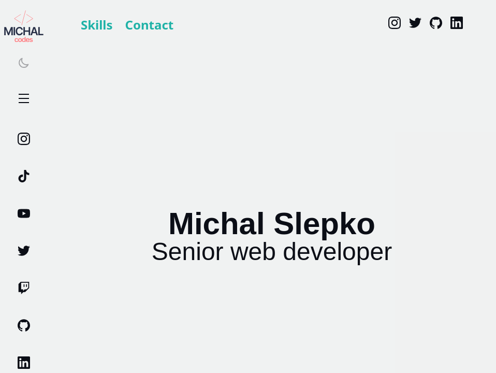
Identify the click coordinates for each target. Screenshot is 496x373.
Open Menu (24, 99)
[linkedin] (456, 23)
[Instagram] (394, 23)
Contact (149, 24)
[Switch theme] (24, 62)
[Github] (436, 23)
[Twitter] (415, 23)
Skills (97, 24)
